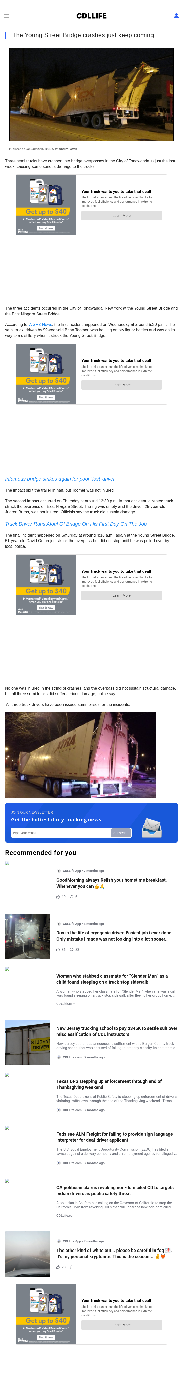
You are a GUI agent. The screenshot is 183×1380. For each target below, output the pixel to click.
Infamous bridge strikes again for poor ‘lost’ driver (60, 479)
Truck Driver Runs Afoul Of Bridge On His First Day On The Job (76, 524)
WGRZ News (40, 324)
